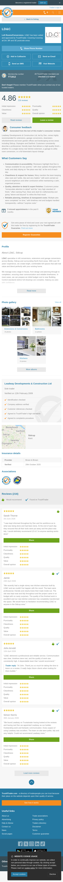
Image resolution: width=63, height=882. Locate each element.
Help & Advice (7, 823)
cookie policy (30, 868)
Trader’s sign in (55, 7)
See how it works (31, 803)
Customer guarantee (40, 834)
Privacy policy (38, 819)
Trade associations (40, 816)
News (4, 830)
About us (5, 816)
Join (43, 3)
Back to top (31, 782)
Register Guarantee (31, 235)
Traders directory (39, 823)
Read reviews (16, 120)
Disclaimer (36, 827)
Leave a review (46, 120)
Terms (34, 830)
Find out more (27, 228)
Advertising (6, 819)
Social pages (7, 834)
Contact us (6, 827)
